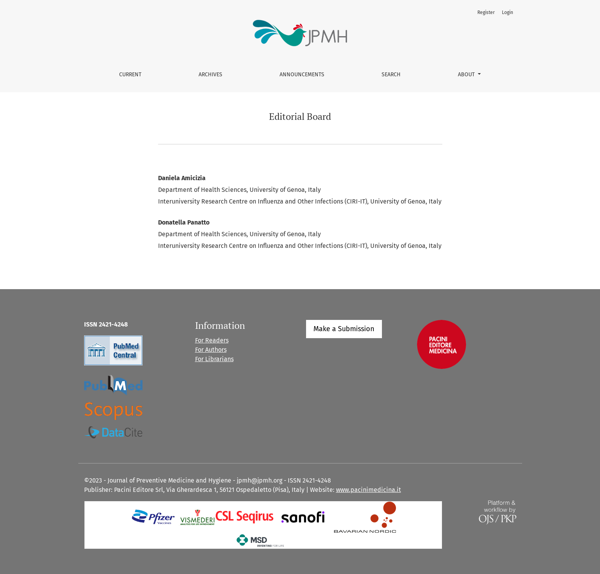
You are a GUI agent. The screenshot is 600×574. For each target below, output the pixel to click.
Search (391, 74)
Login (507, 12)
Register (486, 12)
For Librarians (214, 359)
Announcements (302, 74)
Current (130, 74)
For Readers (212, 340)
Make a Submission (344, 329)
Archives (210, 74)
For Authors (211, 349)
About (467, 74)
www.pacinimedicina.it (368, 489)
